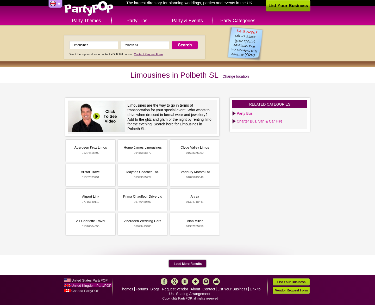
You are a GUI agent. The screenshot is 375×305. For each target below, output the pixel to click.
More (195, 281)
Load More (187, 263)
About (195, 289)
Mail (206, 281)
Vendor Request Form (291, 290)
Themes (126, 289)
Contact (209, 289)
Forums (142, 289)
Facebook (164, 281)
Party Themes (86, 20)
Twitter (185, 281)
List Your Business (232, 289)
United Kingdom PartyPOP (91, 286)
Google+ (174, 281)
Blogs (155, 289)
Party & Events (187, 20)
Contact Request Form (148, 54)
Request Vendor (175, 289)
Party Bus (245, 113)
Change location (235, 76)
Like (216, 281)
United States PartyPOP (89, 280)
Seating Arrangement (193, 294)
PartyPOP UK (89, 8)
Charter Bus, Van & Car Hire (260, 121)
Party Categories (237, 20)
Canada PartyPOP (85, 291)
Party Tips (137, 20)
